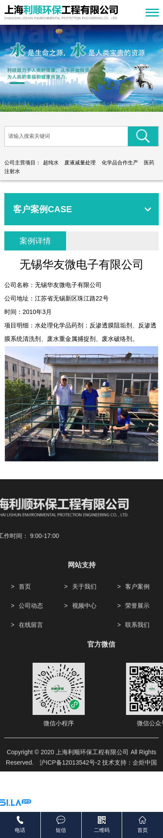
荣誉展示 (137, 631)
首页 (25, 612)
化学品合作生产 (120, 163)
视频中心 (84, 631)
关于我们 (84, 612)
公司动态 (31, 631)
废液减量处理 (80, 163)
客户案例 (137, 612)
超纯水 (51, 163)
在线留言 (31, 651)
